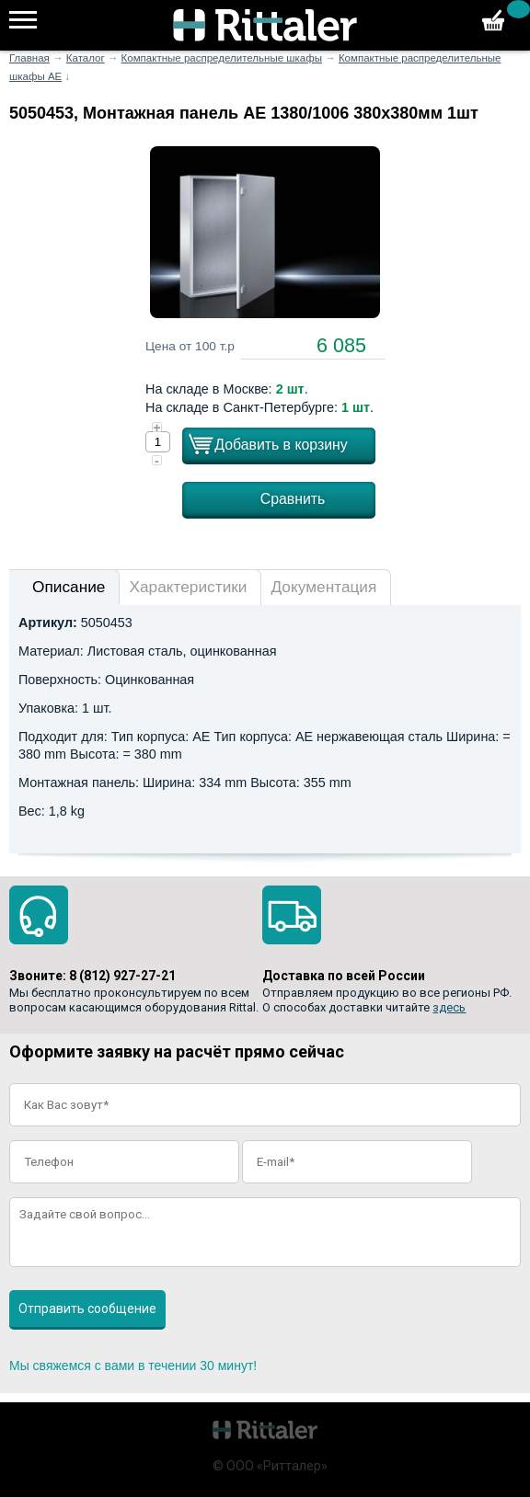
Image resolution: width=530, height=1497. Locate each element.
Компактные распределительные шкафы (221, 57)
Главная (29, 57)
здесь (449, 1007)
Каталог (85, 57)
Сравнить (293, 499)
